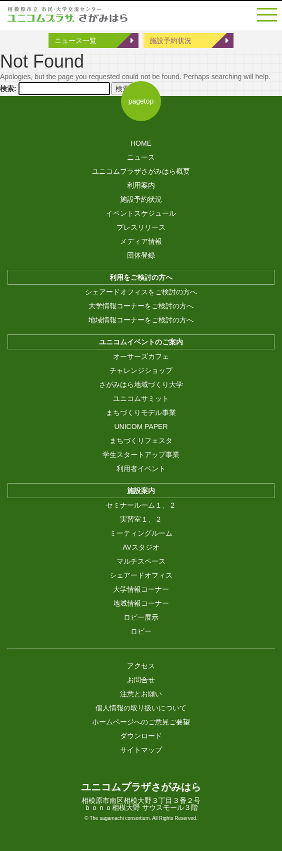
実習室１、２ (141, 519)
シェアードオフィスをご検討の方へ (141, 292)
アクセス (141, 666)
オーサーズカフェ (141, 356)
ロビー (141, 631)
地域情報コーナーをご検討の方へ (141, 320)
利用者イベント (141, 469)
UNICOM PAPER (141, 426)
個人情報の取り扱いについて (141, 708)
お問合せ (141, 680)
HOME (141, 143)
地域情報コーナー (141, 603)
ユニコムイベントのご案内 (141, 342)
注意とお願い (141, 694)
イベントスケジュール (141, 213)
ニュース (141, 157)
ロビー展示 (141, 617)
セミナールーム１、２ (141, 505)
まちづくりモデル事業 (141, 412)
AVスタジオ (141, 547)
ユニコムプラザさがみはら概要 (141, 171)
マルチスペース (141, 561)
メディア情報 (141, 241)
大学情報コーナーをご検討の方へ (141, 306)
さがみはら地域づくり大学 (141, 384)
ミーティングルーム (141, 533)
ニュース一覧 (75, 41)
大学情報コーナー (141, 589)
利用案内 (141, 185)
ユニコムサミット (141, 398)
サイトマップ (141, 750)
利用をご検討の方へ (141, 277)
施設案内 (141, 491)
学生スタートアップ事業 (141, 455)
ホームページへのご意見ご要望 (141, 722)
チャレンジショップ (141, 370)
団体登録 (141, 255)
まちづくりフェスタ (141, 441)
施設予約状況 (171, 41)
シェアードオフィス (141, 575)
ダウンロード (141, 736)
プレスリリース (141, 227)
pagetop (141, 101)
